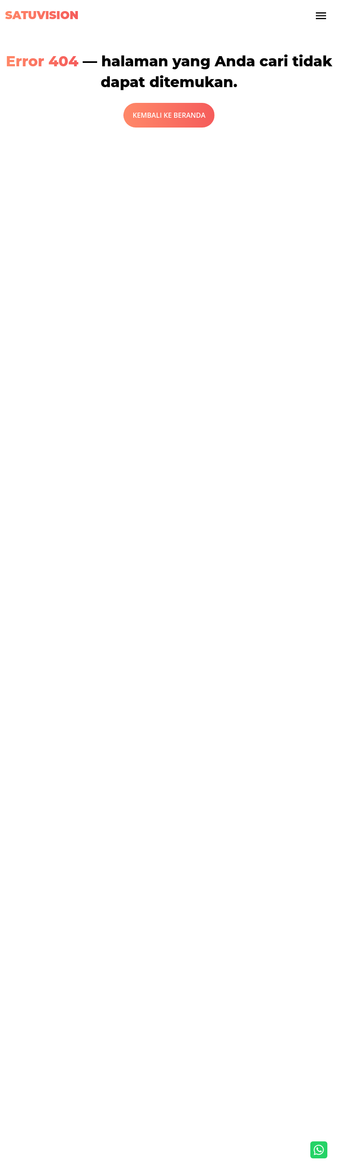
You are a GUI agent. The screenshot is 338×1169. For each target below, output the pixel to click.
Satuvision (41, 15)
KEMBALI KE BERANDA (168, 115)
